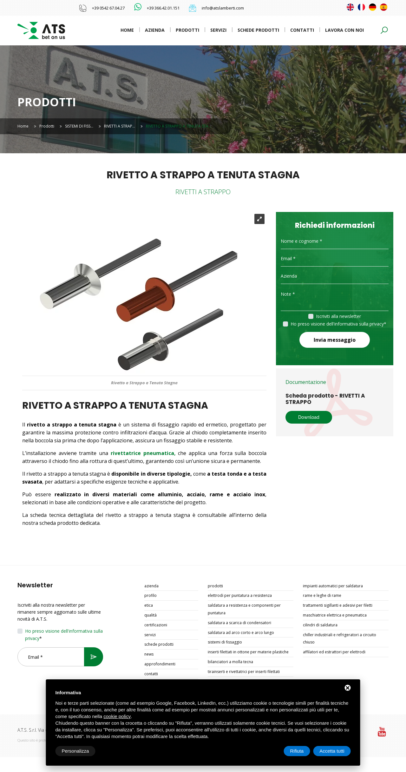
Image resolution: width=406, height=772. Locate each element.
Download (308, 417)
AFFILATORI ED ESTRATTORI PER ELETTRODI (334, 652)
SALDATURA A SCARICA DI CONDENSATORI (239, 622)
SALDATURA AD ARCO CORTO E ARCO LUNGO (241, 632)
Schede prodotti (258, 30)
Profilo (150, 595)
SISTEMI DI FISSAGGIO (225, 642)
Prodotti (187, 30)
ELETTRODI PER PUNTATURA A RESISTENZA (240, 595)
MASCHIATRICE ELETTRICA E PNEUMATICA (335, 615)
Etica (148, 605)
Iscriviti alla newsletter (338, 316)
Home (127, 30)
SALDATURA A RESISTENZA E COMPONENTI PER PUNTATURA (244, 609)
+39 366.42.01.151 (163, 8)
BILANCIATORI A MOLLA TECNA (230, 661)
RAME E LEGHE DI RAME (322, 595)
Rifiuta (297, 751)
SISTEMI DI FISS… (79, 126)
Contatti (302, 30)
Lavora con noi (344, 30)
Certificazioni (155, 625)
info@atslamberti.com (223, 8)
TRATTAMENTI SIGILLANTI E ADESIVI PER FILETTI (337, 605)
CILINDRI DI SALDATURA (320, 625)
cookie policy (117, 716)
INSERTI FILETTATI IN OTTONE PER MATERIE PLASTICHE (248, 652)
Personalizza (75, 751)
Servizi (218, 30)
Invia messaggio (335, 339)
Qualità (150, 615)
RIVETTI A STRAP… (119, 126)
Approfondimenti (159, 664)
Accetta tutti (331, 751)
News (149, 654)
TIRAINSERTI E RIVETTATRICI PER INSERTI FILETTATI (244, 671)
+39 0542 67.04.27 (108, 8)
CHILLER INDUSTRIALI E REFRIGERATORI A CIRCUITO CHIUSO (339, 638)
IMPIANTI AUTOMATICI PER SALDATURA (333, 586)
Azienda (155, 30)
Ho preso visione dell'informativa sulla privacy (337, 324)
